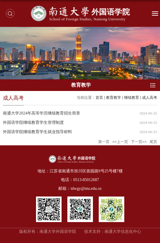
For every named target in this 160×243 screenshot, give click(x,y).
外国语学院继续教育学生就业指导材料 (37, 132)
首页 (99, 97)
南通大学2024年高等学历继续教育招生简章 (41, 113)
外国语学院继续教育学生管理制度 (33, 122)
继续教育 (131, 97)
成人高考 (149, 97)
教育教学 (113, 97)
